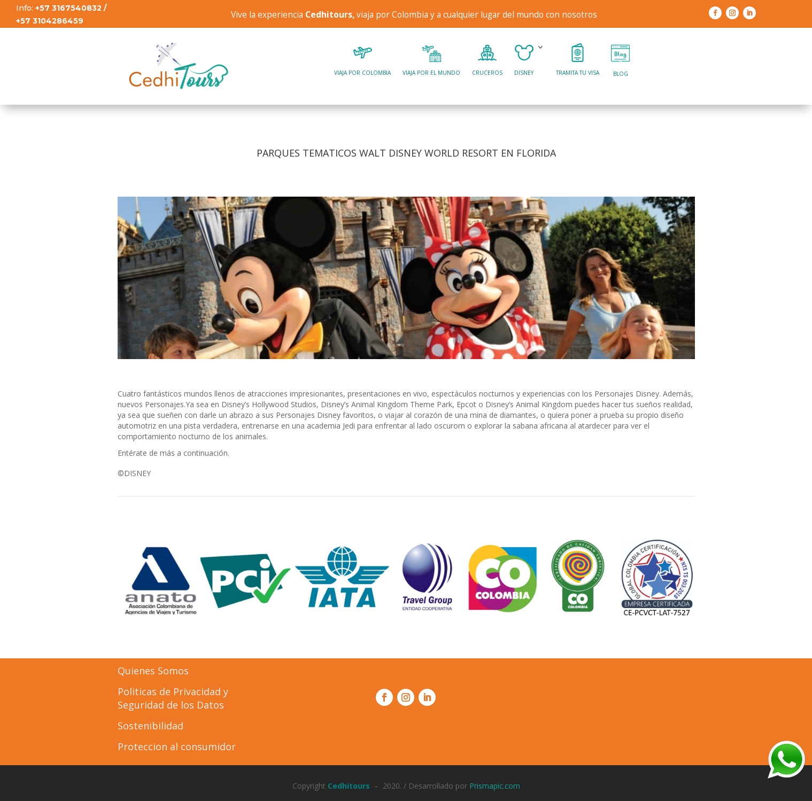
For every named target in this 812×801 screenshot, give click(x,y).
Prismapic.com (494, 786)
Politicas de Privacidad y (173, 691)
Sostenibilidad (150, 725)
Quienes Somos (153, 670)
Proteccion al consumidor (177, 746)
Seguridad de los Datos (171, 704)
